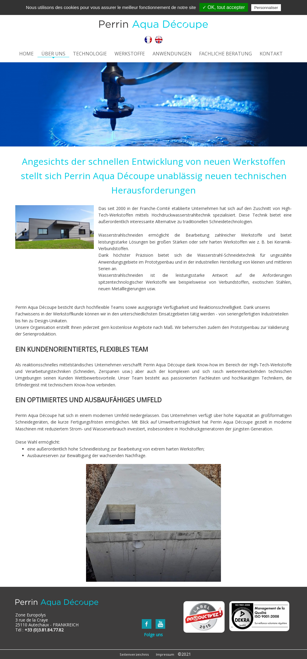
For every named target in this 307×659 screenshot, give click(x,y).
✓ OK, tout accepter (223, 7)
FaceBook (146, 624)
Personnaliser (266, 7)
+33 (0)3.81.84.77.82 (44, 630)
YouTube (160, 624)
